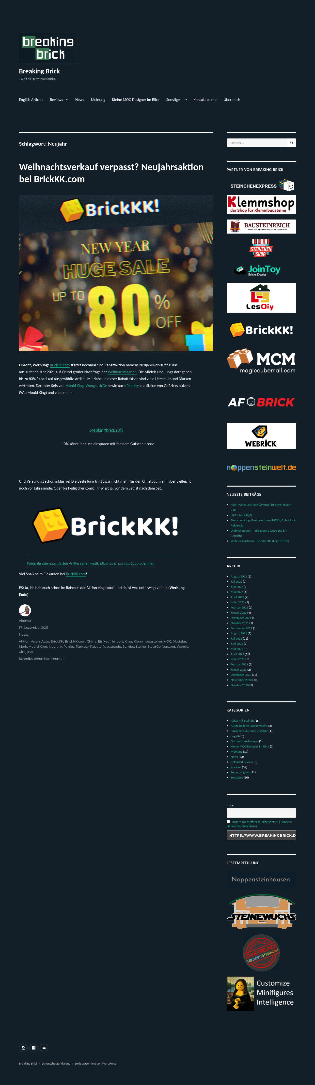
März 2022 (238, 602)
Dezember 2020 (241, 675)
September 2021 (241, 628)
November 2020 (241, 680)
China (91, 641)
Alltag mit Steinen (242, 720)
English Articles (31, 99)
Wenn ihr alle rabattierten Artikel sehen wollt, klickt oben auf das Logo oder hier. (90, 563)
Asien (35, 641)
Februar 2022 (239, 607)
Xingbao (26, 652)
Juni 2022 (237, 587)
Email (230, 805)
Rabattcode (111, 646)
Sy (149, 646)
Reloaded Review (242, 762)
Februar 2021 (239, 664)
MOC (167, 641)
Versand (168, 646)
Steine (141, 646)
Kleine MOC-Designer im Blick (135, 99)
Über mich (232, 99)
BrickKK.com (60, 365)
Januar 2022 (239, 612)
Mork (23, 646)
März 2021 (238, 659)
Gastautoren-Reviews (244, 741)
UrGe (102, 385)
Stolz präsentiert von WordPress (95, 1063)
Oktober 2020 (240, 685)
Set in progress (240, 772)
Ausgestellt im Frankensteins (249, 726)
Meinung (98, 99)
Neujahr (55, 646)
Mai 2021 (237, 649)
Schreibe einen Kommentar (41, 659)
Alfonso (25, 621)
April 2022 (237, 597)
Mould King (74, 385)
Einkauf (104, 641)
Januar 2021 (239, 669)
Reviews (56, 99)
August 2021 (239, 633)
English (235, 736)
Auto (45, 641)
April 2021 (237, 654)
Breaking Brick (39, 71)
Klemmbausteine (148, 641)
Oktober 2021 (240, 623)
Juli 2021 (236, 638)
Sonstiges (173, 99)
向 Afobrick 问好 (242, 515)
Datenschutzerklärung (56, 1063)
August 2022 (239, 576)
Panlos (68, 646)
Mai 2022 (237, 592)
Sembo (128, 646)
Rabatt (95, 646)
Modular (179, 641)
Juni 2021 (237, 643)
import (117, 641)
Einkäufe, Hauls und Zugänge (249, 731)
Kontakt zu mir (205, 99)
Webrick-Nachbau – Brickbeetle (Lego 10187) (260, 541)
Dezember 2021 (241, 618)
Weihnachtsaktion (122, 372)
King (128, 641)
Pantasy (132, 385)
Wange (91, 385)
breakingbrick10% (106, 430)
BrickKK (56, 641)
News (79, 99)
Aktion (24, 641)
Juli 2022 (236, 581)
